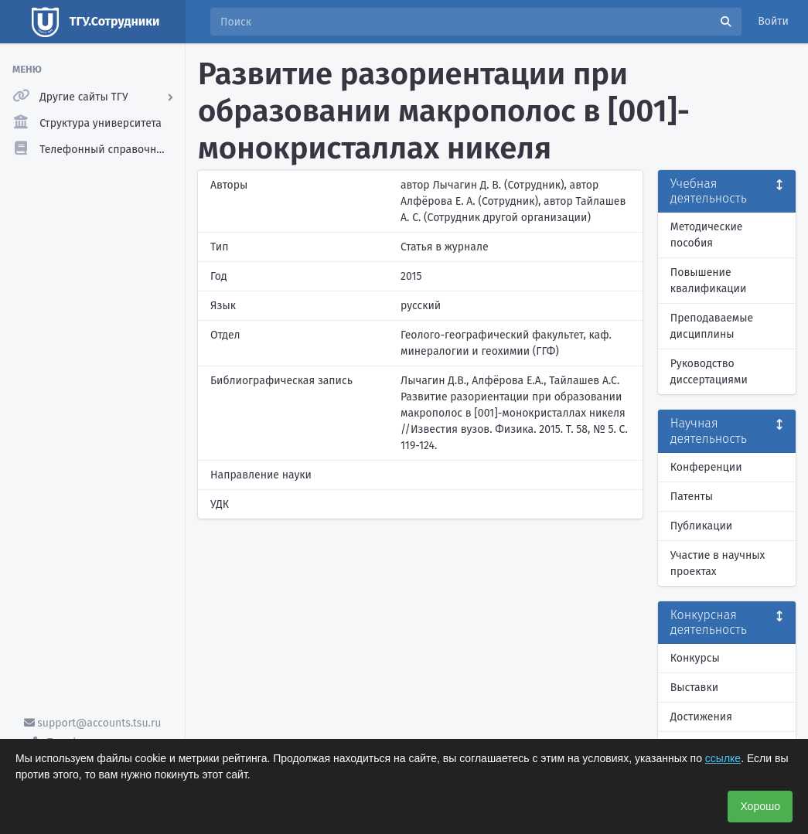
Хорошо (760, 806)
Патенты (691, 496)
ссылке (723, 758)
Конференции (706, 467)
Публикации (701, 526)
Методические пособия (706, 235)
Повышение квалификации (708, 280)
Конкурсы (695, 658)
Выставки (694, 687)
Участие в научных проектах (717, 563)
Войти (773, 21)
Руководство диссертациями (709, 371)
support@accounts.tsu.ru (93, 723)
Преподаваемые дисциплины (711, 326)
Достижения (701, 716)
